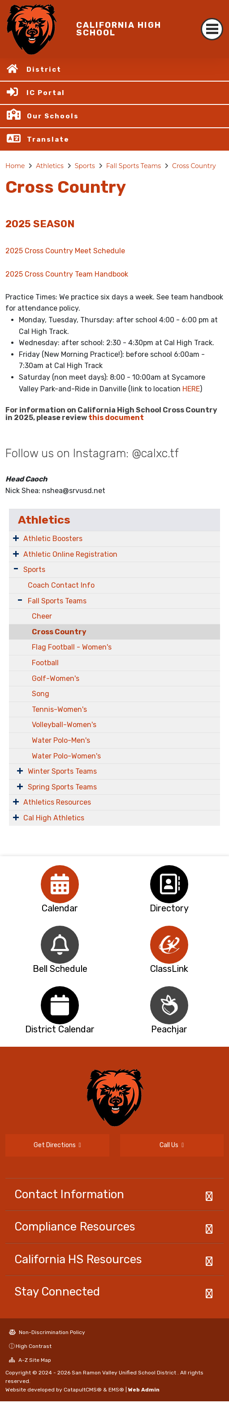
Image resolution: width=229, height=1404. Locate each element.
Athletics (50, 166)
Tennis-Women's (59, 709)
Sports (85, 166)
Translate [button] (48, 139)
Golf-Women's (55, 678)
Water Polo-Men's (61, 740)
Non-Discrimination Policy (47, 1332)
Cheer (42, 616)
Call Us (172, 1145)
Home (15, 166)
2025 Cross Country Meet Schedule (65, 251)
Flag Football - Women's (72, 647)
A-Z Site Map (30, 1360)
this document (116, 417)
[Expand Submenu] (16, 538)
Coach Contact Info (61, 585)
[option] (60, 884)
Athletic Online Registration (70, 554)
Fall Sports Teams (133, 166)
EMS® (116, 1390)
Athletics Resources (57, 802)
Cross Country (194, 166)
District (43, 69)
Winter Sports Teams (62, 771)
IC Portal (45, 93)
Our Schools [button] (53, 116)
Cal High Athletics (53, 818)
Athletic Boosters (52, 538)
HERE (191, 389)
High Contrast (34, 1346)
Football (45, 663)
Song (40, 693)
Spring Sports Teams (62, 787)
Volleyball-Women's (64, 724)
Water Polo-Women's (66, 756)
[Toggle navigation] (212, 29)
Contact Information (69, 1194)
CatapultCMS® (83, 1390)
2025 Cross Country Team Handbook (66, 274)
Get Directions (57, 1145)
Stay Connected (57, 1291)
